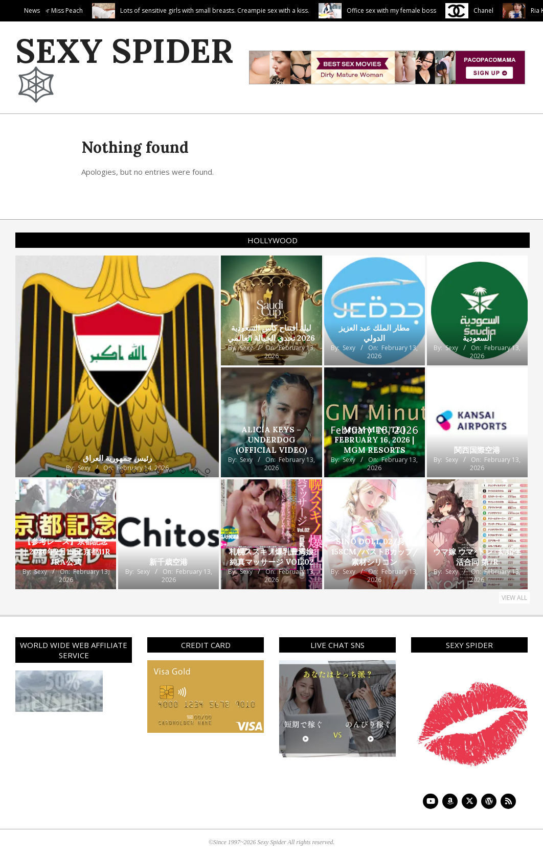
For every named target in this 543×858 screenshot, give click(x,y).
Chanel (525, 10)
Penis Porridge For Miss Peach (81, 10)
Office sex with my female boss (433, 10)
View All (514, 597)
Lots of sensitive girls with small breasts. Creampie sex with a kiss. (256, 10)
